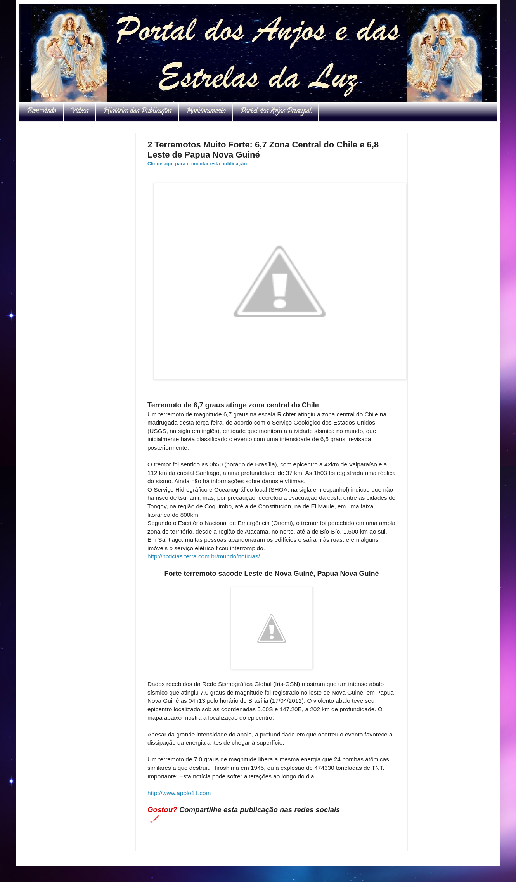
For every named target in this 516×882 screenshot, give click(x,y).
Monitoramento (205, 111)
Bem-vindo (41, 111)
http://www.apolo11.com (179, 793)
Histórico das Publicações (137, 111)
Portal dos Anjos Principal (275, 111)
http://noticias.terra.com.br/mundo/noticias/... (206, 556)
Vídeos (79, 111)
